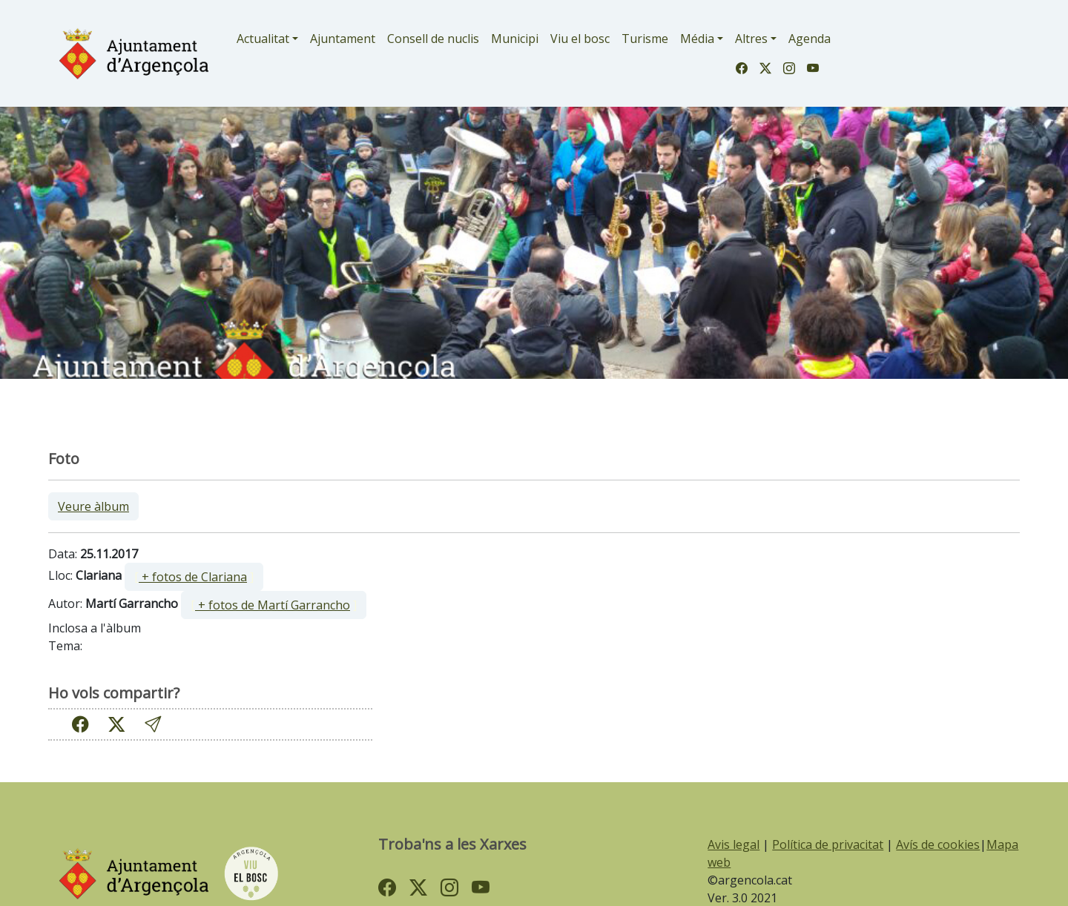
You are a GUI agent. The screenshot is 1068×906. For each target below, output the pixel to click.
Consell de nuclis (433, 38)
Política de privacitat (827, 844)
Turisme (645, 38)
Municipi (514, 38)
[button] (153, 723)
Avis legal (733, 844)
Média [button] (697, 38)
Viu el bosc (580, 38)
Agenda (809, 38)
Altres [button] (751, 38)
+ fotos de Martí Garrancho (272, 605)
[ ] (194, 577)
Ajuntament (342, 38)
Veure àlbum (93, 506)
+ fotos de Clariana (193, 577)
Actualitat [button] (263, 38)
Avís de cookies (938, 844)
